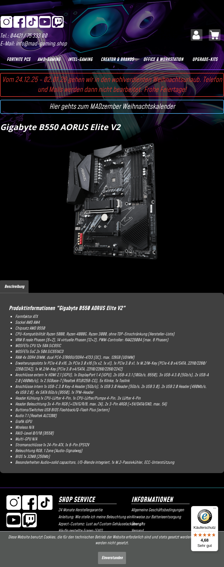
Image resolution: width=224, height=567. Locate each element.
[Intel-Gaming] (80, 59)
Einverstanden (112, 558)
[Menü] (214, 509)
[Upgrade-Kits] (204, 59)
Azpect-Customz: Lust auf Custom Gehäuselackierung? (93, 524)
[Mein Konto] (196, 35)
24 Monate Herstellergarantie (80, 510)
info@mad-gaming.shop (41, 44)
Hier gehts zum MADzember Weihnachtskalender (112, 107)
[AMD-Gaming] (49, 59)
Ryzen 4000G (76, 334)
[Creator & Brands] (117, 59)
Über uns (138, 524)
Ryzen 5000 (55, 334)
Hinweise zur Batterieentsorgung (156, 517)
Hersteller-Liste (161, 334)
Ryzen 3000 (97, 334)
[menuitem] (196, 35)
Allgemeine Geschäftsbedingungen (157, 510)
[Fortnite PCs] (18, 59)
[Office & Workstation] (163, 59)
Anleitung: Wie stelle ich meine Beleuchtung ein (93, 517)
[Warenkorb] (214, 35)
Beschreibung (14, 287)
